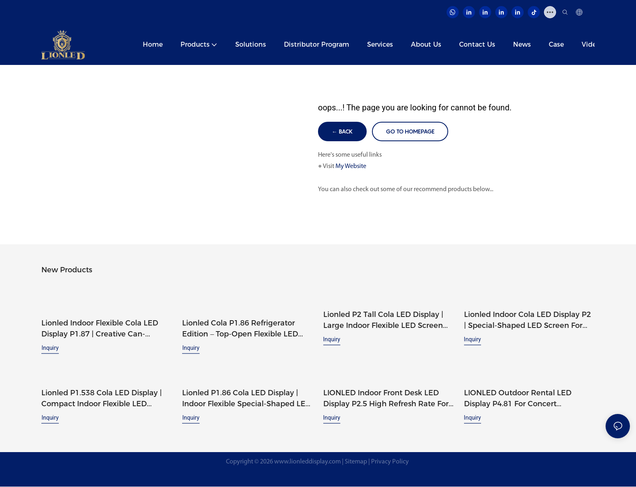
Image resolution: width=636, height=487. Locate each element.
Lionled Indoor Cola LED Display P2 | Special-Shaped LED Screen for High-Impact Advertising (527, 321)
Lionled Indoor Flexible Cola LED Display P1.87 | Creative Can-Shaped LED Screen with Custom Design (102, 329)
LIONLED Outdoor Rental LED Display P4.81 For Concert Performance (518, 398)
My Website (350, 167)
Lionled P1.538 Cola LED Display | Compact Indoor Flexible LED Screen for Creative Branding (101, 398)
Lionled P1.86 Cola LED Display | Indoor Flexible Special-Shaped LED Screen (246, 398)
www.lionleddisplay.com (307, 462)
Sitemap (356, 462)
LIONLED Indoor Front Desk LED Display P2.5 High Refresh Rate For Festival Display (386, 398)
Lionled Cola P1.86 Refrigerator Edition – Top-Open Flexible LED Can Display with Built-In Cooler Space (240, 329)
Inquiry (49, 348)
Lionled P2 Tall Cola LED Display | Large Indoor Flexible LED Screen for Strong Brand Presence (383, 321)
